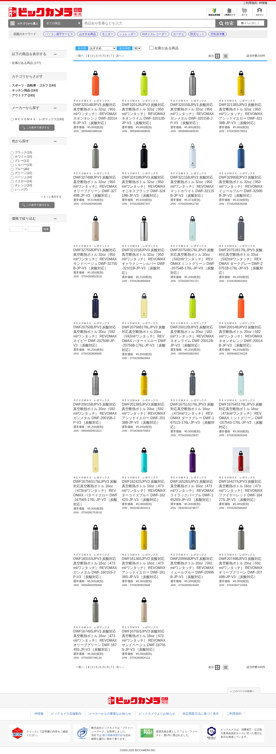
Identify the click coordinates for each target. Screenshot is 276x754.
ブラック (23, 152)
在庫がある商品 (26, 63)
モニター (107, 34)
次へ (119, 55)
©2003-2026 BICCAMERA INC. (138, 750)
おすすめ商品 (87, 34)
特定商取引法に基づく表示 (201, 713)
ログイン (259, 13)
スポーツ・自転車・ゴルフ (34, 85)
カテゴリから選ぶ (27, 23)
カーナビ (178, 34)
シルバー (23, 164)
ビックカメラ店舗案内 (66, 713)
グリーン (23, 173)
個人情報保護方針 (112, 735)
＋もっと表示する (51, 196)
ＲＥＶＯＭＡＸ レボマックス (39, 119)
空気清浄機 (217, 34)
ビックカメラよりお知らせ (157, 713)
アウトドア (23, 95)
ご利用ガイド (229, 13)
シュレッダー (127, 34)
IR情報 (263, 3)
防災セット (197, 34)
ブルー (22, 169)
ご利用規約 (250, 3)
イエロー (23, 181)
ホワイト (23, 156)
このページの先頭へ (243, 691)
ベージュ (23, 177)
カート (244, 13)
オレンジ (23, 185)
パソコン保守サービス (59, 34)
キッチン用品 (25, 90)
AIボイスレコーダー (154, 34)
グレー (22, 160)
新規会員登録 (214, 13)
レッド (21, 189)
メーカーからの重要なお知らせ (110, 713)
